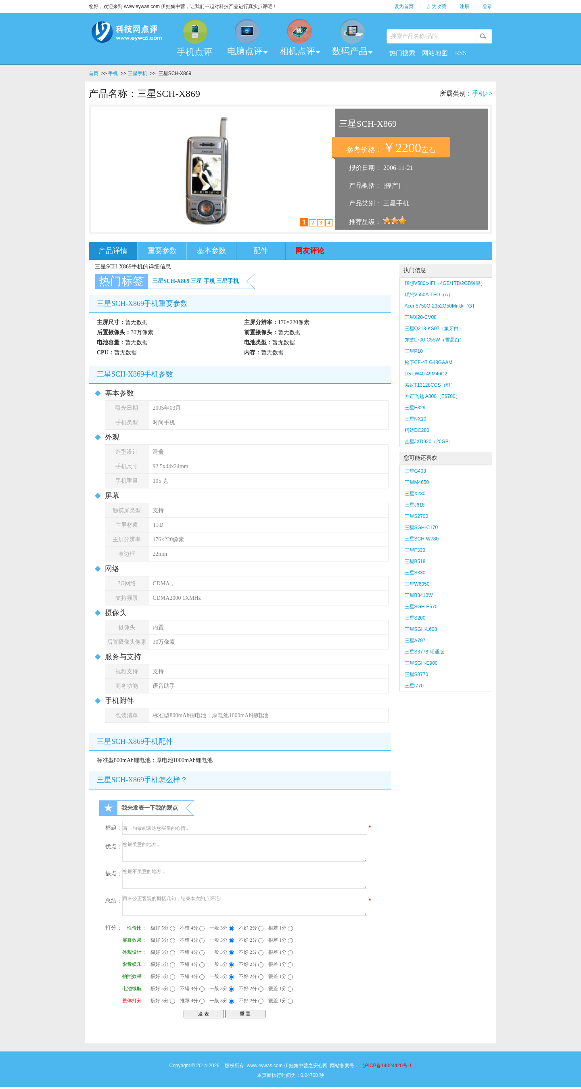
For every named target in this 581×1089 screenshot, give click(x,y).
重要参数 (162, 251)
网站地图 (435, 53)
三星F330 (415, 550)
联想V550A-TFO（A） (429, 294)
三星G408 (415, 471)
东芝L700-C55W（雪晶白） (434, 340)
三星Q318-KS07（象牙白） (434, 328)
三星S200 (415, 618)
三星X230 (418, 493)
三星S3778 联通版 (424, 652)
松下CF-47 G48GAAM (429, 362)
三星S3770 (416, 674)
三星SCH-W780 (422, 539)
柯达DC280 (417, 430)
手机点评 (194, 52)
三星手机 (137, 73)
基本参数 (211, 251)
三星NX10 (415, 419)
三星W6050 (417, 584)
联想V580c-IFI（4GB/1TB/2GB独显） (445, 283)
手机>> (482, 93)
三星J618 (415, 505)
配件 (260, 251)
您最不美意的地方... (244, 878)
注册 (464, 6)
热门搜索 (402, 53)
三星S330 (415, 573)
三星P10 (414, 351)
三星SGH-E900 (421, 663)
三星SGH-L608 (421, 629)
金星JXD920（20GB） (429, 441)
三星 (196, 281)
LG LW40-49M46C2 (426, 374)
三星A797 (415, 640)
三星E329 (415, 407)
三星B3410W (419, 595)
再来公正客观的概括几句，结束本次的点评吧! (244, 905)
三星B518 (415, 561)
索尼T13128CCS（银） (430, 385)
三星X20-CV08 (421, 317)
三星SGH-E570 (421, 606)
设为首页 (404, 6)
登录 (487, 6)
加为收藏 (436, 6)
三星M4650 (417, 482)
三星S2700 (416, 516)
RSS (460, 53)
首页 (93, 73)
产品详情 (112, 251)
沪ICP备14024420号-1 (387, 1065)
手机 (113, 73)
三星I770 (414, 686)
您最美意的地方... (244, 851)
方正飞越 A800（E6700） (432, 396)
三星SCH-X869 (171, 281)
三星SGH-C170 (421, 527)
